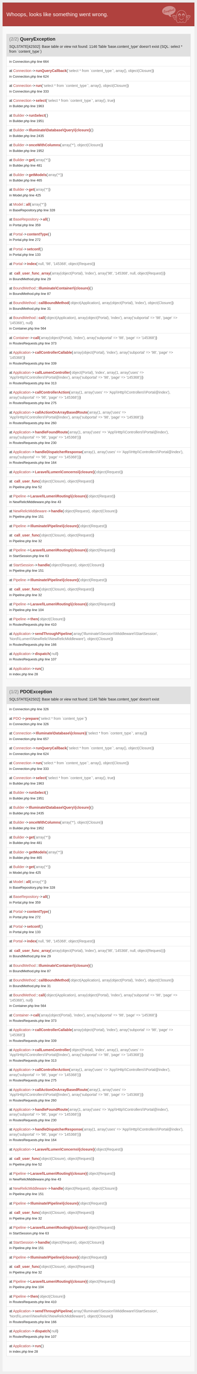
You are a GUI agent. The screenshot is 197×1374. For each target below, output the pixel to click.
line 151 (28, 516)
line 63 (31, 556)
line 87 (32, 294)
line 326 (31, 709)
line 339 (35, 363)
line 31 (32, 309)
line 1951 (28, 121)
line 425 (27, 195)
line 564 (29, 328)
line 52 (27, 487)
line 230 (35, 443)
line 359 (27, 225)
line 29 (32, 279)
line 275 (35, 403)
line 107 (35, 659)
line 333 (31, 91)
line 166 (35, 645)
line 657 (31, 739)
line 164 (35, 463)
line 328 (34, 210)
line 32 (27, 541)
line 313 (35, 383)
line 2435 (28, 136)
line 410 (35, 624)
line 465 (27, 180)
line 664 (31, 61)
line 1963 (28, 106)
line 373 (35, 343)
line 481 (27, 165)
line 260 (35, 423)
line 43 (37, 502)
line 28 (25, 674)
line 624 (31, 76)
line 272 (27, 240)
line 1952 (28, 151)
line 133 (27, 255)
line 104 (28, 610)
